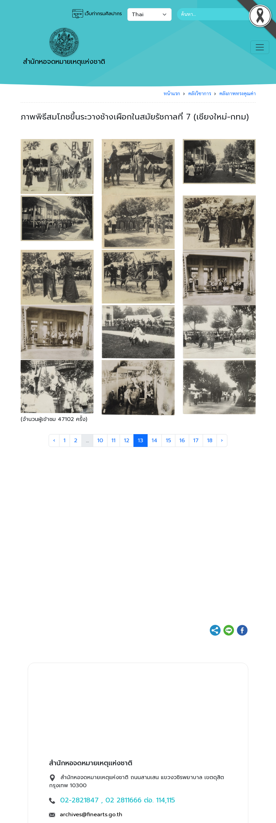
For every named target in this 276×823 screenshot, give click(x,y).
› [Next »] (222, 440)
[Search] (216, 14)
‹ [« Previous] (54, 440)
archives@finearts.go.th (91, 815)
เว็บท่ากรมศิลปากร (97, 14)
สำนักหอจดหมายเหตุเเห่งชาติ (64, 47)
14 (154, 440)
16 (182, 440)
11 (113, 440)
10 (100, 440)
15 (168, 440)
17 (196, 440)
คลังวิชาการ (199, 93)
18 (209, 440)
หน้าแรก (172, 93)
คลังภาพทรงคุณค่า (237, 93)
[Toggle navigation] (259, 47)
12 (126, 440)
